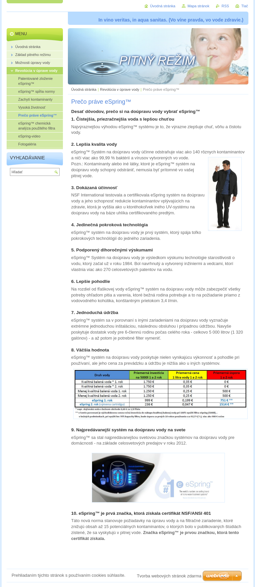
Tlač (244, 6)
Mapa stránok (198, 6)
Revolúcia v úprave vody (119, 89)
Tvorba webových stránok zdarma (169, 575)
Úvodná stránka (83, 89)
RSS (225, 6)
